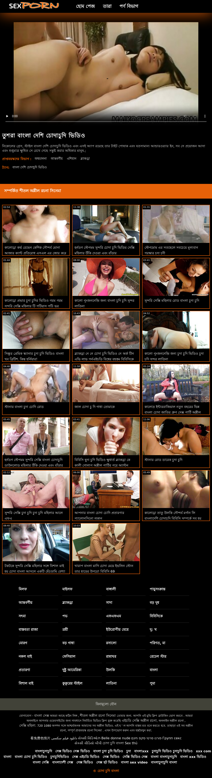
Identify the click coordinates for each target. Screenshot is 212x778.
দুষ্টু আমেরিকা (71, 670)
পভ (64, 616)
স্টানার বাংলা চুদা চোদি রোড (24, 407)
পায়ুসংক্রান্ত (157, 589)
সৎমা (22, 616)
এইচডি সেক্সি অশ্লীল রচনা (139, 721)
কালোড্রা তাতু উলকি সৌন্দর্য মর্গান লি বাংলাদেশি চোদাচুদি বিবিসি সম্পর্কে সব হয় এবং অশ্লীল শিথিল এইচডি (173, 518)
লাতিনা (111, 683)
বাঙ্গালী (111, 589)
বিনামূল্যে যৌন (106, 704)
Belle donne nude (115, 738)
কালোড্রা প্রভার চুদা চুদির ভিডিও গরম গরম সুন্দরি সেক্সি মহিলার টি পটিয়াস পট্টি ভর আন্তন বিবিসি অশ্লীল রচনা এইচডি (34, 306)
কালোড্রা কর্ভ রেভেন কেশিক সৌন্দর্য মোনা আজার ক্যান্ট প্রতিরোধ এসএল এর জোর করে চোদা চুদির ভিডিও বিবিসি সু (35, 253)
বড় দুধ (154, 603)
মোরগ (23, 643)
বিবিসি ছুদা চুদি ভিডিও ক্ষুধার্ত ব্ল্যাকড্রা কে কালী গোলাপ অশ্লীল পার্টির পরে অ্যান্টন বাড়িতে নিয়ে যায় (102, 465)
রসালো (111, 643)
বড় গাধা (68, 643)
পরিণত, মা (157, 643)
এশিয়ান (74, 158)
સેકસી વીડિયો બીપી (88, 743)
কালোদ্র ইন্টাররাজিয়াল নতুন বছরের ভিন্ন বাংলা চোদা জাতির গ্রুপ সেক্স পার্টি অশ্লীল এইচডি (173, 412)
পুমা (152, 683)
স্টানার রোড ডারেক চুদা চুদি (163, 460)
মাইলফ (67, 589)
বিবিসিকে (156, 616)
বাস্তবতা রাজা (28, 629)
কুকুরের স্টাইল (72, 683)
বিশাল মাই (26, 683)
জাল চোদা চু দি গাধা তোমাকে (95, 407)
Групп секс (172, 738)
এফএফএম (113, 616)
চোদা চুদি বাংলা (113, 743)
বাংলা (154, 670)
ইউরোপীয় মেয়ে (117, 629)
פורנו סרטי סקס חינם (146, 738)
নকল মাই (25, 656)
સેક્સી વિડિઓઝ (89, 738)
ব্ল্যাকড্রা (89, 158)
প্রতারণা (24, 670)
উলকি (110, 670)
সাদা (109, 603)
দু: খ (153, 629)
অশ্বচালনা (41, 158)
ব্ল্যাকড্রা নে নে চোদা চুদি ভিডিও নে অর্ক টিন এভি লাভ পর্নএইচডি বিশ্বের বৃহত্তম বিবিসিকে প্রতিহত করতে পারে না (104, 359)
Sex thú (131, 743)
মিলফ (23, 589)
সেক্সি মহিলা (27, 725)
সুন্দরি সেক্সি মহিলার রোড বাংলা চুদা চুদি (172, 301)
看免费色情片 (40, 738)
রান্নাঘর (111, 656)
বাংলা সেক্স (41, 716)
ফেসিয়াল (68, 656)
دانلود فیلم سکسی (64, 738)
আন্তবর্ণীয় (58, 158)
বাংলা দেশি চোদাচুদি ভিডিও (31, 167)
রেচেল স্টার (158, 656)
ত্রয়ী (65, 629)
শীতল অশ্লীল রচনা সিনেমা (98, 716)
